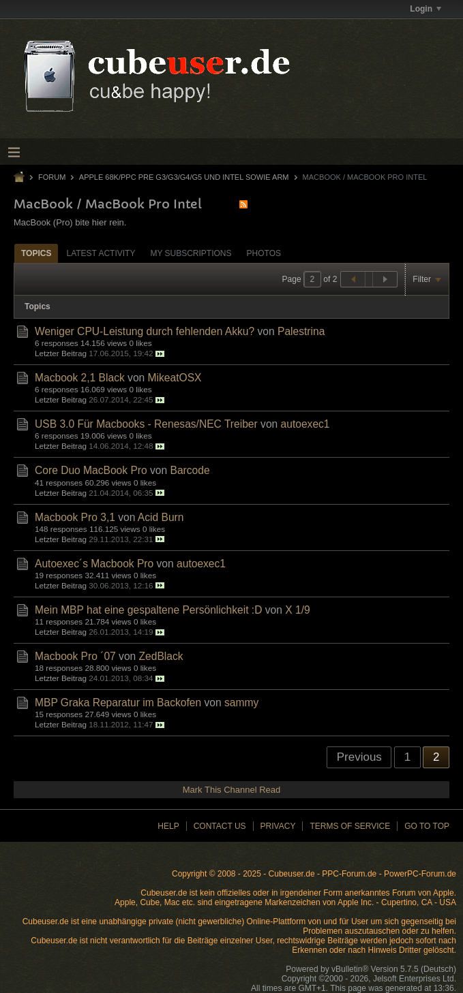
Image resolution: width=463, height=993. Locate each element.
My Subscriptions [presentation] (190, 253)
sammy (241, 702)
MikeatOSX (175, 377)
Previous (359, 757)
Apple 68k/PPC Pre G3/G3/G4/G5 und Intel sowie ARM (184, 177)
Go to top (426, 826)
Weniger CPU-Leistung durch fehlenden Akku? (144, 331)
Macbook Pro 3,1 (75, 517)
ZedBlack (161, 656)
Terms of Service (350, 826)
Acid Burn (161, 517)
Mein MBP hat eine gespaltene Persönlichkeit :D (148, 610)
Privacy (278, 826)
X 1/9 (297, 610)
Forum (51, 177)
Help (168, 826)
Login (425, 9)
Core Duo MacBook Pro (91, 470)
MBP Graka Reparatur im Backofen (118, 702)
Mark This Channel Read (232, 790)
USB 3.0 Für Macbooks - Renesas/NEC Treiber (146, 424)
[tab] (36, 253)
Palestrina (301, 331)
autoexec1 (305, 424)
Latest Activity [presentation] (100, 253)
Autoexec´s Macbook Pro (94, 563)
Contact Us (220, 826)
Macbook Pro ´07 (75, 656)
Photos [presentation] (264, 253)
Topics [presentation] (36, 253)
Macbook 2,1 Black (80, 377)
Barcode (190, 470)
